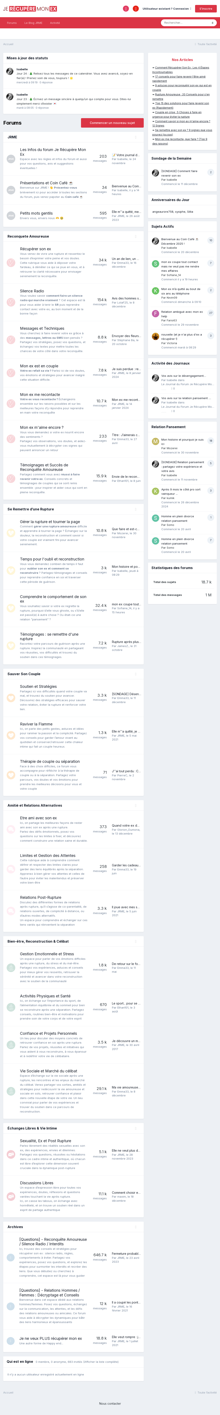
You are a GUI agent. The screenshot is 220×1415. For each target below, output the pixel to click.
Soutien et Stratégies (38, 686)
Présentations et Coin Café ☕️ (46, 183)
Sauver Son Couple (24, 674)
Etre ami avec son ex (38, 818)
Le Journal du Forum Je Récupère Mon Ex (187, 384)
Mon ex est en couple (39, 366)
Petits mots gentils (36, 213)
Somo (170, 525)
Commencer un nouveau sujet (112, 123)
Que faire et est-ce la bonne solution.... (139, 529)
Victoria (172, 343)
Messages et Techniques (42, 328)
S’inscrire (206, 8)
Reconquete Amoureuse (28, 236)
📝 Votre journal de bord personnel (137, 155)
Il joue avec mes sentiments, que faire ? (140, 907)
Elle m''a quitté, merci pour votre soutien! (141, 212)
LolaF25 (122, 302)
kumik (170, 498)
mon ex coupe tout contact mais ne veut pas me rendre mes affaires (180, 266)
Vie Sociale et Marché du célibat (48, 1071)
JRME (12, 137)
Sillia (190, 211)
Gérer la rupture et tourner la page (50, 521)
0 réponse (46, 82)
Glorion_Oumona (128, 829)
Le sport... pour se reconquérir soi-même (141, 1003)
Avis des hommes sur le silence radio (138, 298)
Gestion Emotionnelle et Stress (47, 954)
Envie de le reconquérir (128, 476)
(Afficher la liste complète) (101, 1361)
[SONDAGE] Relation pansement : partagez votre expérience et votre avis (182, 466)
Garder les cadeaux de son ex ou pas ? (140, 865)
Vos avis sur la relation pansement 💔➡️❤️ (186, 398)
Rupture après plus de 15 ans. (133, 642)
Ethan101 (122, 480)
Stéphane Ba (125, 340)
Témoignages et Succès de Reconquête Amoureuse (44, 467)
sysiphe (180, 211)
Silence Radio (32, 291)
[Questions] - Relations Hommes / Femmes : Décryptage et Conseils (50, 1292)
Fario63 (172, 320)
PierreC (122, 775)
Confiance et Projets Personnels (48, 1033)
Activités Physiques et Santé (45, 996)
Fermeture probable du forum (133, 1253)
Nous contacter (110, 1403)
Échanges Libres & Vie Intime (32, 1128)
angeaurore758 (162, 211)
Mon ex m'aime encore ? (42, 427)
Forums (12, 22)
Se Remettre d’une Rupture (31, 509)
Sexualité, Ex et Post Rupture (45, 1141)
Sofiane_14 (124, 608)
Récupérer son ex (35, 249)
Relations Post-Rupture (40, 897)
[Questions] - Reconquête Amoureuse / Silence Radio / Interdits (53, 1241)
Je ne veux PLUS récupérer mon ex (51, 1338)
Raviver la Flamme (36, 724)
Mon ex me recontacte (40, 394)
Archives (15, 1227)
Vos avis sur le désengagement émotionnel (182, 376)
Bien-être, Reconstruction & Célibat (38, 941)
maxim (121, 1196)
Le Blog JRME (33, 22)
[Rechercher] (184, 22)
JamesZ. (123, 646)
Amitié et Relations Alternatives (35, 805)
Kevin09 (172, 297)
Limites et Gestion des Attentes (47, 855)
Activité (55, 22)
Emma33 (123, 262)
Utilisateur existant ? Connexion (167, 8)
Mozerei (122, 533)
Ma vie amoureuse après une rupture (138, 1087)
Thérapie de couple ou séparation (50, 761)
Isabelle (22, 69)
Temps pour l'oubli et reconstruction (52, 559)
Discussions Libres (36, 1183)
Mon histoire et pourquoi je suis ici (136, 566)
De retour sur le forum (127, 964)
